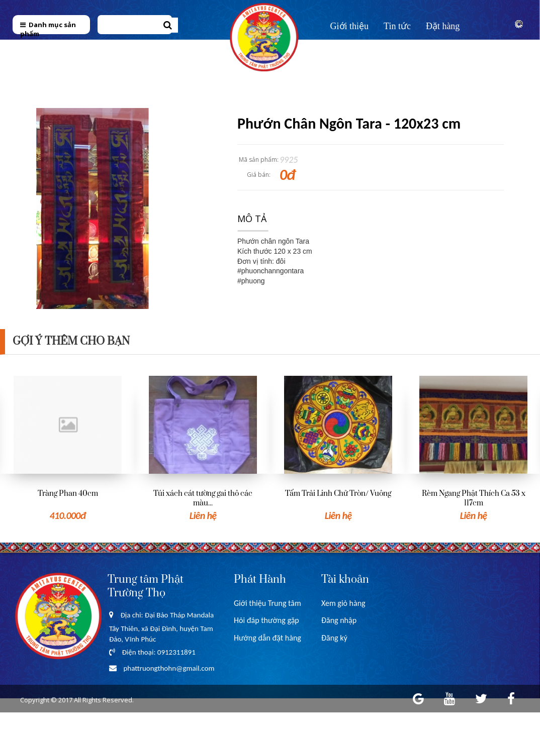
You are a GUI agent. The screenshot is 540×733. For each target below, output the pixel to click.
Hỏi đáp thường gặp (266, 620)
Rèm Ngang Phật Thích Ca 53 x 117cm (473, 498)
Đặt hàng (443, 26)
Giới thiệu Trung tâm (267, 603)
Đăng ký (334, 638)
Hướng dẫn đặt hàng (267, 638)
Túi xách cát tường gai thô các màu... (202, 498)
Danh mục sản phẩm (48, 29)
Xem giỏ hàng (343, 603)
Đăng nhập (338, 620)
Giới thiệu (349, 26)
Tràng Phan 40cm (68, 493)
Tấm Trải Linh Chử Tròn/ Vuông (338, 493)
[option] (67, 449)
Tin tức (397, 26)
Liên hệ (344, 49)
